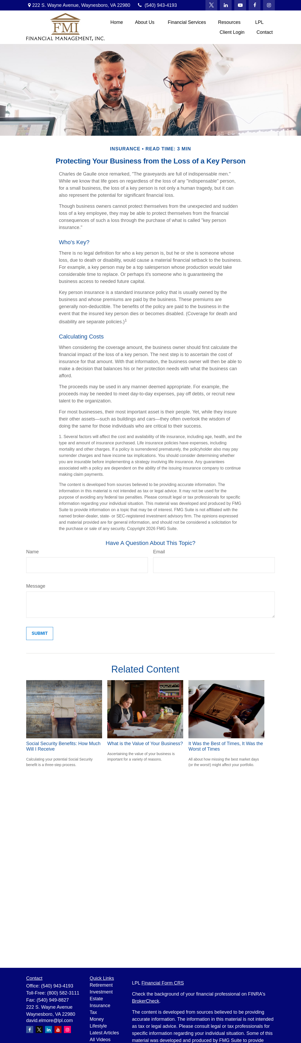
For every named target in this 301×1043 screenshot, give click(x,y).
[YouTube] (240, 5)
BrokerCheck (145, 1001)
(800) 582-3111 (63, 993)
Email (159, 551)
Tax (93, 1012)
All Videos (100, 1039)
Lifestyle (98, 1026)
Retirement (101, 985)
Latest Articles (104, 1032)
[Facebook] (254, 5)
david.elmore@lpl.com (49, 1020)
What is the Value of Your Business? (145, 743)
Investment (101, 992)
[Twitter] (211, 5)
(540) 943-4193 (157, 5)
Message (35, 586)
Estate (96, 998)
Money (97, 1019)
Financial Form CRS (163, 983)
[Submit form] (39, 633)
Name (32, 551)
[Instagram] (67, 1029)
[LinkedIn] (226, 5)
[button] (116, 22)
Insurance (100, 1005)
